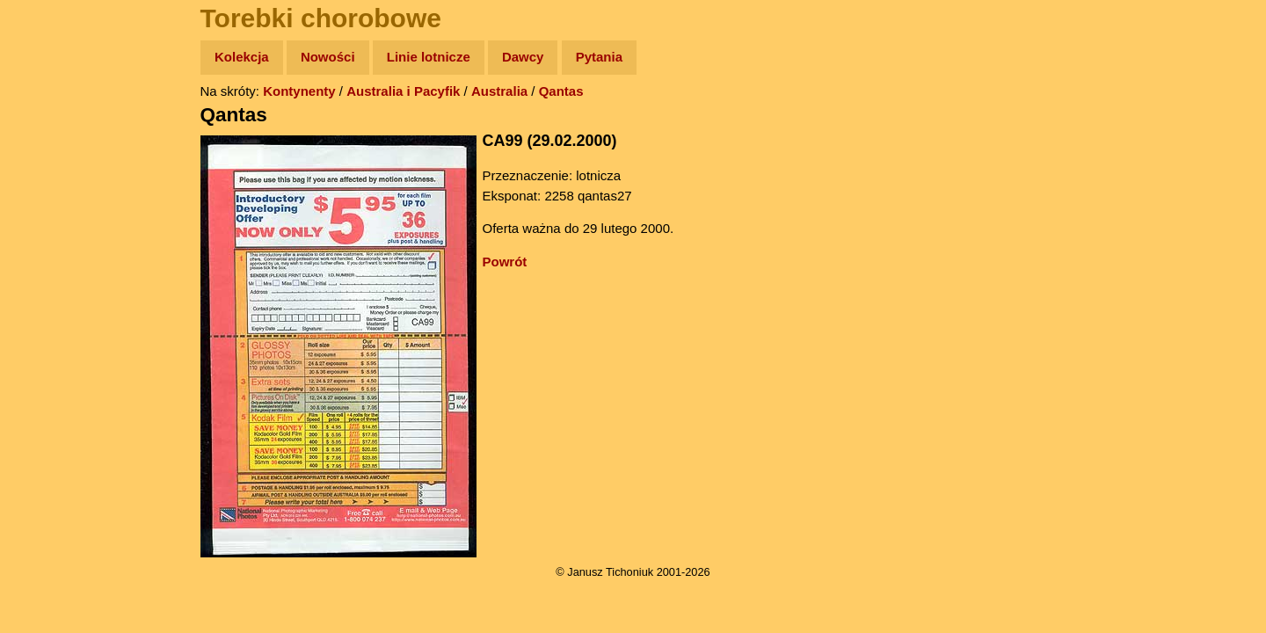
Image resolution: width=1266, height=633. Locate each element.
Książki (52, 227)
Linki (45, 328)
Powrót (505, 261)
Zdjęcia (52, 159)
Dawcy (523, 56)
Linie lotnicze (428, 56)
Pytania (599, 56)
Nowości (328, 56)
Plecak (50, 294)
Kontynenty (299, 91)
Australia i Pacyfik (403, 91)
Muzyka (53, 260)
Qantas (561, 91)
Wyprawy (58, 125)
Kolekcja (242, 56)
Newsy (50, 193)
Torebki (52, 362)
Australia (499, 91)
